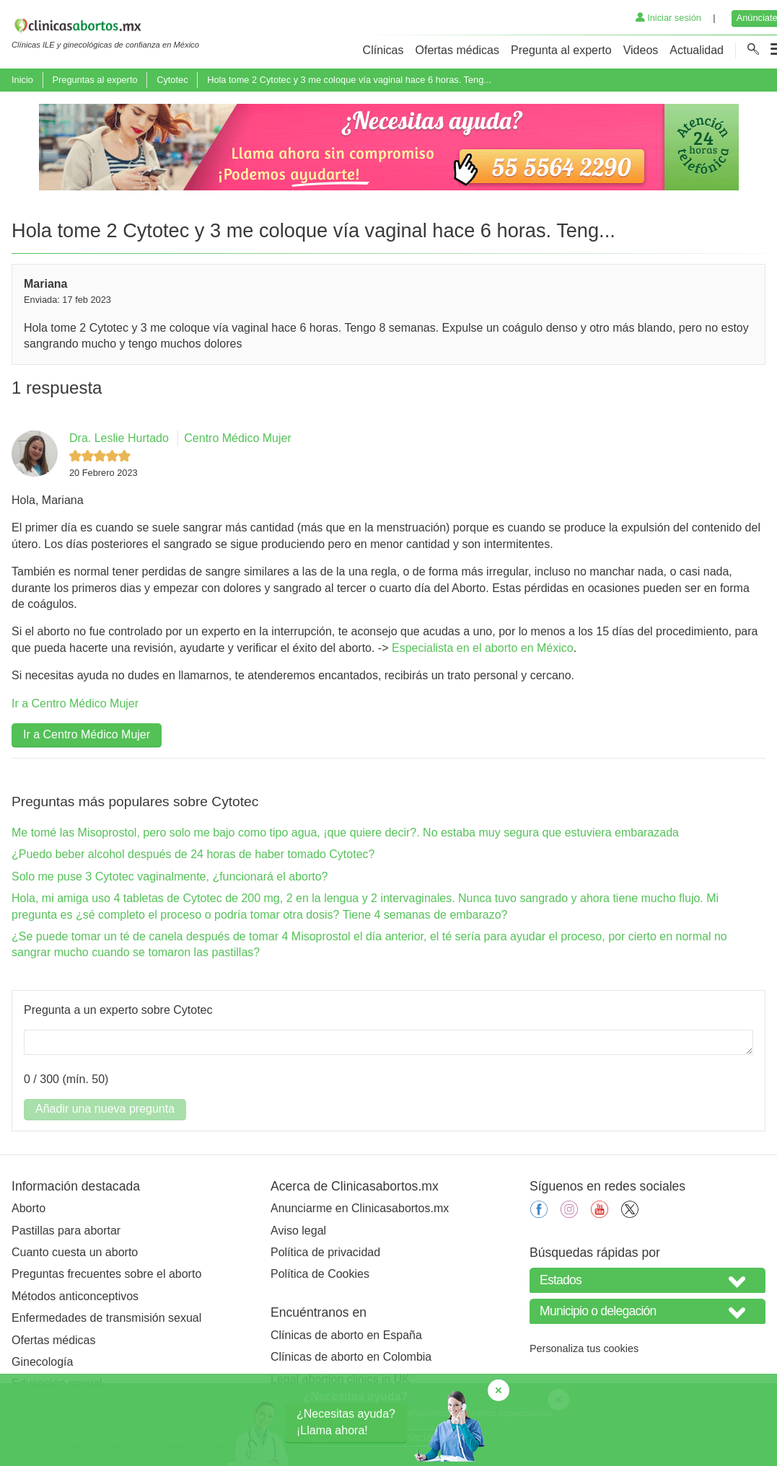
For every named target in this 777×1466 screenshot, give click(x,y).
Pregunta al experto (561, 50)
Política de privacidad (325, 1252)
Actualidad (697, 50)
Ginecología (42, 1362)
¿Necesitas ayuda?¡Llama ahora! (346, 1422)
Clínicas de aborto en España (346, 1335)
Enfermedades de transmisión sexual (106, 1318)
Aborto (28, 1208)
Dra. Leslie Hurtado (119, 438)
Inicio (22, 79)
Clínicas (383, 50)
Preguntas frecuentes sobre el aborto (106, 1274)
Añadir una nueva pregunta (105, 1109)
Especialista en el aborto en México (483, 648)
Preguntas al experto (94, 79)
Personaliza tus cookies (584, 1348)
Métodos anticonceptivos (75, 1296)
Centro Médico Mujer (237, 438)
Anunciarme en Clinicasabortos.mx (360, 1208)
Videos (641, 50)
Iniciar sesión (668, 17)
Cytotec (172, 79)
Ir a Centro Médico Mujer (75, 703)
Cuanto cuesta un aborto (75, 1252)
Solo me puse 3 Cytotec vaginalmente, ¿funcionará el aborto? (170, 876)
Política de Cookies (320, 1274)
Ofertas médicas (457, 50)
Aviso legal (298, 1230)
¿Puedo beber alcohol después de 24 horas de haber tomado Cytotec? (193, 854)
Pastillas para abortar (66, 1230)
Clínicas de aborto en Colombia (351, 1357)
